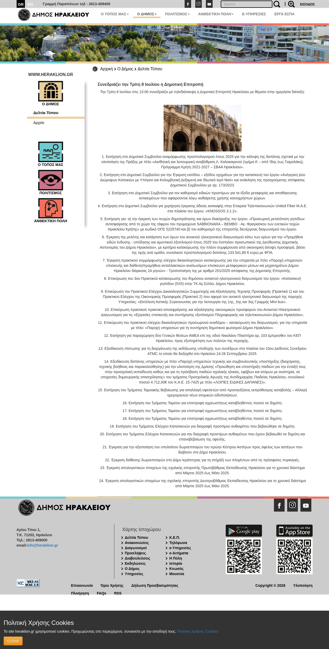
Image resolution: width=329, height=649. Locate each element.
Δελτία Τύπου (150, 69)
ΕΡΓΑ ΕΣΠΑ (284, 14)
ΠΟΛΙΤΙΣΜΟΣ (177, 14)
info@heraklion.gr (42, 545)
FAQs (101, 593)
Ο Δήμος (125, 69)
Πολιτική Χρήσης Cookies (197, 631)
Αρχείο (38, 123)
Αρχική (106, 69)
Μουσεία (176, 574)
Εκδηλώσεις (135, 563)
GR (21, 4)
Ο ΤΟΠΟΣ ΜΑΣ (115, 14)
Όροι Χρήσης (112, 585)
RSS (118, 593)
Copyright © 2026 (270, 585)
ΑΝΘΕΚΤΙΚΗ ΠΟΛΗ (216, 14)
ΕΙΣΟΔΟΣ (307, 4)
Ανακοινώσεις (137, 543)
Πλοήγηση (80, 593)
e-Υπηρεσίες (180, 548)
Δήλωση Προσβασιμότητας (154, 585)
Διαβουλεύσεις (137, 558)
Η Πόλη (175, 558)
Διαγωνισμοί (136, 548)
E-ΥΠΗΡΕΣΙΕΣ (254, 14)
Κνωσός (176, 569)
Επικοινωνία (82, 585)
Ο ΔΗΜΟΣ (147, 14)
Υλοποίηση (303, 585)
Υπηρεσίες (134, 574)
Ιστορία (175, 563)
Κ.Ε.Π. (174, 537)
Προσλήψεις (135, 553)
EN (30, 4)
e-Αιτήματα (178, 553)
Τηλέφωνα (178, 543)
